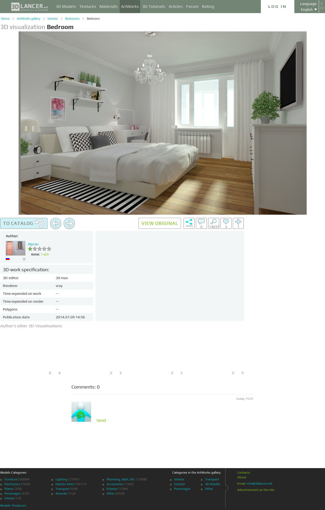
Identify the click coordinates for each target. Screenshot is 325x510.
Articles (176, 6)
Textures (87, 6)
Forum (192, 6)
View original (159, 223)
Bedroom (93, 18)
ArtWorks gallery (28, 18)
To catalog (24, 223)
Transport (62, 489)
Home (5, 18)
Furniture (11, 479)
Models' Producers (13, 505)
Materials (109, 6)
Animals (61, 493)
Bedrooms (72, 18)
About (241, 477)
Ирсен (33, 244)
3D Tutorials (153, 6)
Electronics (12, 484)
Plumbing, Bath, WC (121, 479)
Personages (12, 493)
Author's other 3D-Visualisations (31, 325)
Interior (53, 18)
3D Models (66, 6)
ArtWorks (130, 6)
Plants (8, 489)
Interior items (65, 484)
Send (101, 420)
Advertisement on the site (255, 490)
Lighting (61, 479)
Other (110, 493)
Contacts (243, 472)
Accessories (115, 484)
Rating (208, 6)
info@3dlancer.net (259, 483)
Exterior (112, 489)
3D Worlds (212, 484)
